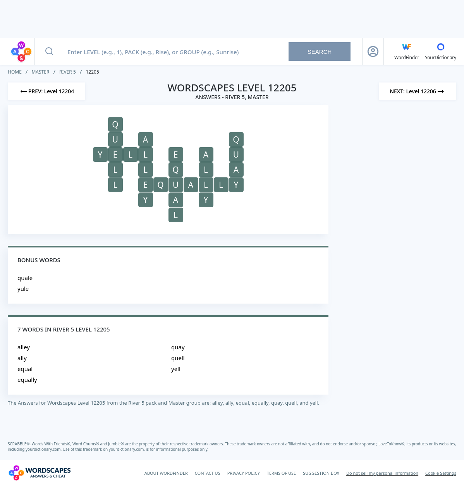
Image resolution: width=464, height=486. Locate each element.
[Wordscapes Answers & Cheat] (39, 472)
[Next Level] (417, 91)
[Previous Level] (46, 91)
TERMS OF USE (281, 473)
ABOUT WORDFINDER (166, 473)
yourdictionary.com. (44, 449)
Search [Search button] (320, 51)
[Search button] (49, 51)
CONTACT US (207, 473)
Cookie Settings (440, 473)
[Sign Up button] (373, 51)
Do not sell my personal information (382, 473)
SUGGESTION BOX (321, 473)
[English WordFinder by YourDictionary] (406, 51)
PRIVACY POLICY (243, 473)
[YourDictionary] (440, 51)
